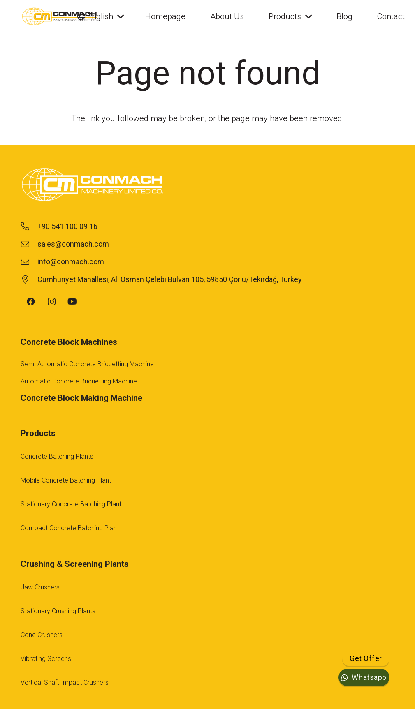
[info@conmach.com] (29, 262)
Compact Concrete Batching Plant (70, 528)
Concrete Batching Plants (57, 456)
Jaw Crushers (40, 587)
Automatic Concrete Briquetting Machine (79, 381)
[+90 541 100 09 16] (29, 226)
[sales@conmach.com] (29, 244)
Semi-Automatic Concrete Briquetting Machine (87, 364)
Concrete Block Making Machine (81, 398)
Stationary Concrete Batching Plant (71, 504)
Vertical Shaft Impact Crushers (65, 682)
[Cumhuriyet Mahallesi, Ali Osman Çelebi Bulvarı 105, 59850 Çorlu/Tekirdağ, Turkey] (29, 279)
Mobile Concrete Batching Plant (66, 480)
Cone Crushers (42, 635)
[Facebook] (31, 301)
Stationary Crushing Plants (58, 611)
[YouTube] (72, 301)
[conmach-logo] (60, 16)
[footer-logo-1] (207, 185)
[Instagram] (51, 301)
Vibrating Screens (46, 659)
